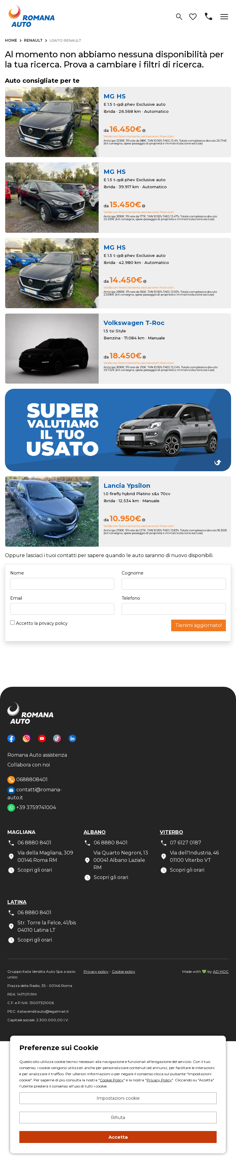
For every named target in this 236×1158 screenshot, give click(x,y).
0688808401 (27, 780)
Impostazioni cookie (118, 1098)
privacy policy (53, 623)
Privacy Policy (159, 1080)
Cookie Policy (112, 1080)
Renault (33, 40)
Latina (16, 902)
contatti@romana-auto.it (34, 793)
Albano (95, 832)
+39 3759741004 (31, 808)
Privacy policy (96, 971)
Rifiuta (118, 1117)
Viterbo (171, 832)
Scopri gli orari (29, 870)
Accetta (118, 1137)
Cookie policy (123, 971)
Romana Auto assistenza (37, 755)
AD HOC (221, 971)
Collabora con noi (28, 765)
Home (11, 40)
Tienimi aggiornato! (198, 625)
